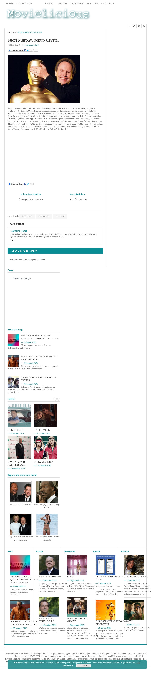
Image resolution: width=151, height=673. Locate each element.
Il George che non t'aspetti (31, 199)
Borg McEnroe (44, 461)
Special (62, 3)
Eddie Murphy (43, 216)
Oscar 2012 (60, 216)
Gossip (49, 3)
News (38, 3)
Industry (77, 3)
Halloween (42, 429)
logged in (25, 259)
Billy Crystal (27, 216)
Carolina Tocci (19, 231)
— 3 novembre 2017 (42, 465)
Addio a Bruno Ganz (50, 577)
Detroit (128, 621)
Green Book (16, 429)
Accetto (83, 666)
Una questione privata (136, 577)
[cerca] (31, 278)
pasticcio (11, 113)
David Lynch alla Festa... (16, 463)
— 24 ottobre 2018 (16, 433)
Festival (93, 3)
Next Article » (77, 194)
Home (10, 3)
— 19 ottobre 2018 (42, 433)
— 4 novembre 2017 (16, 468)
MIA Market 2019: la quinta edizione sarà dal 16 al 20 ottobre (24, 580)
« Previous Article (31, 194)
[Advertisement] (123, 15)
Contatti (107, 3)
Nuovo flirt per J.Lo (77, 199)
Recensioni (24, 3)
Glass (70, 577)
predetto (24, 108)
